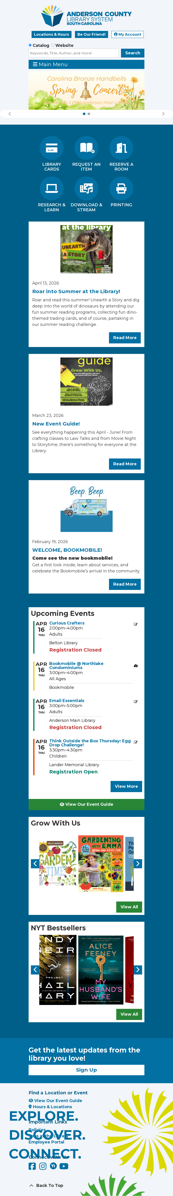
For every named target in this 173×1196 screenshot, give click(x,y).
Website (64, 45)
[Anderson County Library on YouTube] (64, 1167)
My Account (127, 34)
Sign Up (86, 1070)
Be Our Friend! (91, 34)
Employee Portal (46, 1142)
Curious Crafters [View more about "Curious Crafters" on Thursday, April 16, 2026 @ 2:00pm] (66, 623)
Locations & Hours (51, 34)
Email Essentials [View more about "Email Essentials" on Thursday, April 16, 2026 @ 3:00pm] (66, 701)
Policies (37, 1129)
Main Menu (50, 64)
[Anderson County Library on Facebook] (33, 1167)
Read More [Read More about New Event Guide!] (125, 463)
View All (129, 906)
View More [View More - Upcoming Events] (126, 786)
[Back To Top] (86, 1185)
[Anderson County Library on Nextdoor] (53, 1165)
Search (132, 52)
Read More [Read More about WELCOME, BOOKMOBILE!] (125, 584)
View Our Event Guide (86, 804)
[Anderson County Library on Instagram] (43, 1167)
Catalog (41, 45)
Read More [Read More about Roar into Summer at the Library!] (125, 337)
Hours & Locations (50, 1106)
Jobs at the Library (49, 1135)
